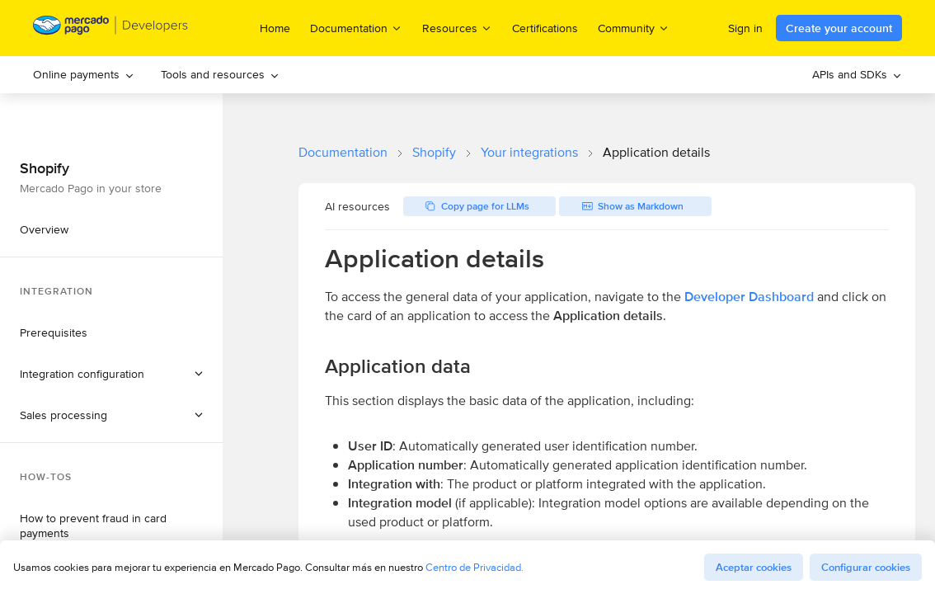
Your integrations (529, 152)
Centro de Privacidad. (474, 567)
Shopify (434, 152)
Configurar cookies (865, 567)
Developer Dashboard (749, 296)
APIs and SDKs (857, 74)
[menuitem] (83, 74)
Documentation (343, 152)
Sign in (745, 28)
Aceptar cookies (754, 567)
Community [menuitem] (634, 27)
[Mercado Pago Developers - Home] (111, 28)
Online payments (83, 74)
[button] (111, 373)
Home (275, 28)
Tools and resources (220, 74)
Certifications (545, 28)
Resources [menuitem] (457, 27)
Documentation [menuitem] (356, 27)
